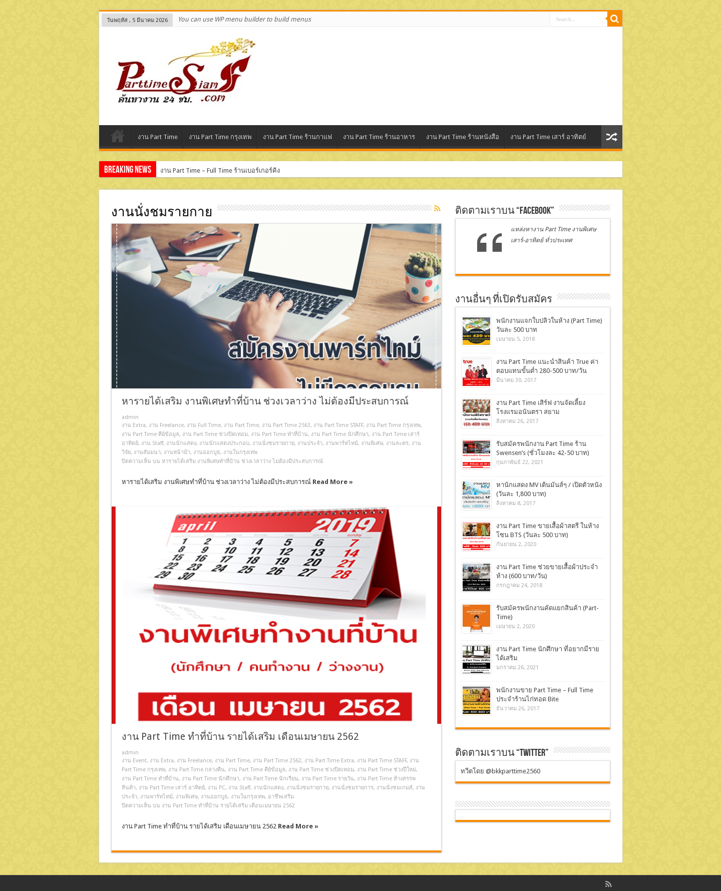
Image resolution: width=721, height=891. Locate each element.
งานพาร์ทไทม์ (341, 443)
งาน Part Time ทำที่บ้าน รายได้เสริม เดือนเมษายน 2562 (240, 736)
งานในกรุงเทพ (240, 452)
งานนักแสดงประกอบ (224, 443)
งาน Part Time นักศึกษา (340, 434)
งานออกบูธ (206, 452)
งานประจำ (309, 443)
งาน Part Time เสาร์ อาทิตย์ (548, 137)
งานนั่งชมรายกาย (273, 443)
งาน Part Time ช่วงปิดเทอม (215, 434)
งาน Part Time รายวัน (327, 778)
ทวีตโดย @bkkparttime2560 (500, 771)
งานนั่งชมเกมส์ (395, 787)
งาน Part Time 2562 (277, 760)
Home (118, 138)
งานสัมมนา (147, 452)
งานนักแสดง (181, 443)
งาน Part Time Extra (329, 760)
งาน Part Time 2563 (286, 425)
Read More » (332, 482)
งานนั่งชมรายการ (352, 787)
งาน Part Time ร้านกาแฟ (297, 137)
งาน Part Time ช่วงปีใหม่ (386, 769)
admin (130, 417)
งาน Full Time (204, 425)
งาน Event (134, 760)
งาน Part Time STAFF (338, 425)
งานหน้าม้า (177, 452)
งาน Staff (152, 443)
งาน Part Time (158, 137)
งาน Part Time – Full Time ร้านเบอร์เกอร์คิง (220, 170)
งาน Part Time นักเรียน (270, 778)
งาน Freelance (166, 425)
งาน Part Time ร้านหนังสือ (462, 137)
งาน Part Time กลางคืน (196, 769)
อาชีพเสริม (281, 796)
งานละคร (397, 443)
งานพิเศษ (372, 443)
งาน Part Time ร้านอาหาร (379, 137)
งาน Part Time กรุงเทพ (220, 137)
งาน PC (216, 787)
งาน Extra (134, 425)
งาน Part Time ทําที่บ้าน (279, 434)
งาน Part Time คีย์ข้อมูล (150, 434)
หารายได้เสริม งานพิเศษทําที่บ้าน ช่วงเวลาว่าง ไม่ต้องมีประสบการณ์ (265, 401)
